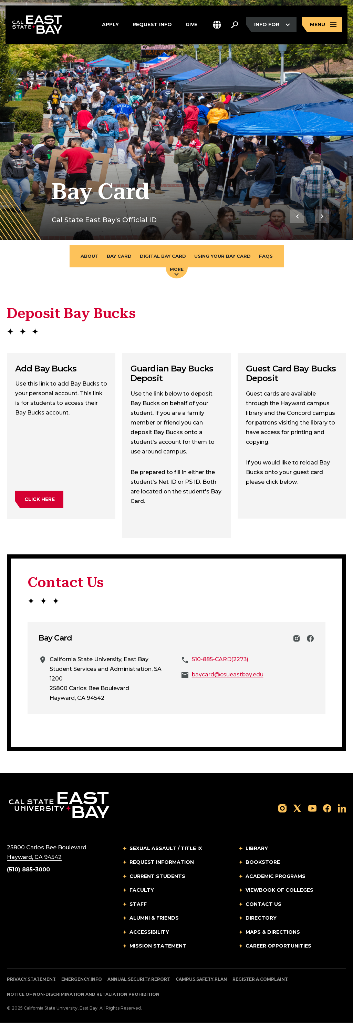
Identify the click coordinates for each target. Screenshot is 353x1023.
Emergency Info (81, 979)
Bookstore (263, 862)
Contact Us (263, 904)
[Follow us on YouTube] (312, 808)
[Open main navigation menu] (322, 25)
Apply (110, 25)
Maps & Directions (273, 932)
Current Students (157, 876)
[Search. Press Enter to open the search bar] (234, 25)
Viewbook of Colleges (279, 890)
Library (257, 849)
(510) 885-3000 (28, 870)
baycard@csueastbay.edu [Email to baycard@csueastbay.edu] (228, 675)
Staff (138, 904)
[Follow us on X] (297, 808)
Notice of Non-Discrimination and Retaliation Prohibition (83, 994)
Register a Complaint (260, 979)
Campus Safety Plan (201, 979)
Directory (261, 918)
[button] (217, 25)
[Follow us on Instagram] (282, 808)
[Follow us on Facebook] (327, 808)
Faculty (141, 890)
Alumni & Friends (154, 918)
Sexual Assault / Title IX (165, 849)
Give (191, 25)
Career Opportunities (278, 946)
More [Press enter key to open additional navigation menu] (177, 271)
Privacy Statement (31, 979)
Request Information (161, 862)
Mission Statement (157, 946)
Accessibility (149, 932)
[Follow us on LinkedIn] (342, 808)
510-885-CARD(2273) (221, 659)
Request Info (152, 25)
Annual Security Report (138, 979)
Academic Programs (275, 876)
